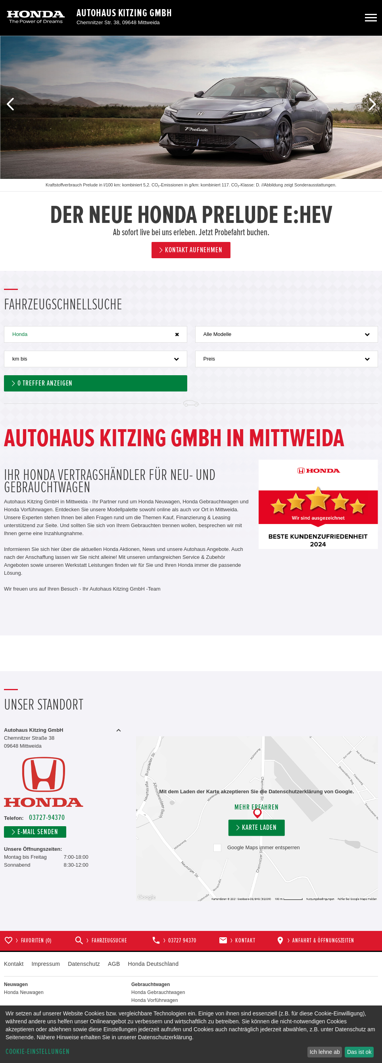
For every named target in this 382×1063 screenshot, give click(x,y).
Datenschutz (84, 964)
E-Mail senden (37, 832)
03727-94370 (47, 817)
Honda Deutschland (153, 964)
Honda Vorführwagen (154, 1000)
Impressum (45, 964)
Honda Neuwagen (24, 992)
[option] (191, 153)
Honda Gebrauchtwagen (158, 992)
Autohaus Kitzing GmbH (124, 13)
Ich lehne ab (324, 1052)
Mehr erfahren (256, 807)
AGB (114, 964)
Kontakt (13, 964)
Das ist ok (359, 1052)
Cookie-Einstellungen (38, 1051)
